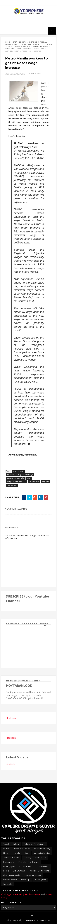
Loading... (10, 764)
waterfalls (7, 884)
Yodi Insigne (28, 920)
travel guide (43, 866)
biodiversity (40, 857)
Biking (6, 871)
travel (6, 844)
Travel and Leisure (22, 848)
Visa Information (26, 866)
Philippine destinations (39, 871)
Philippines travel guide (34, 844)
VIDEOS (6, 848)
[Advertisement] (28, 20)
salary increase (40, 47)
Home (7, 42)
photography (9, 866)
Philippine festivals (11, 875)
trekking (27, 857)
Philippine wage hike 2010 (19, 47)
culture (16, 844)
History (6, 853)
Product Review (10, 879)
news (49, 44)
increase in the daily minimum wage (20, 474)
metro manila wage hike (33, 44)
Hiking (26, 853)
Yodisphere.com (43, 920)
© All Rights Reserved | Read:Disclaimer (21, 894)
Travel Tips (25, 879)
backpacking (8, 862)
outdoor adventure (32, 875)
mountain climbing (42, 853)
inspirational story (42, 848)
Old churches (19, 871)
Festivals (22, 862)
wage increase (24, 49)
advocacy (34, 862)
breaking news (19, 42)
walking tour (40, 879)
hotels (17, 853)
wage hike (9, 49)
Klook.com (11, 718)
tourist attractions (11, 857)
